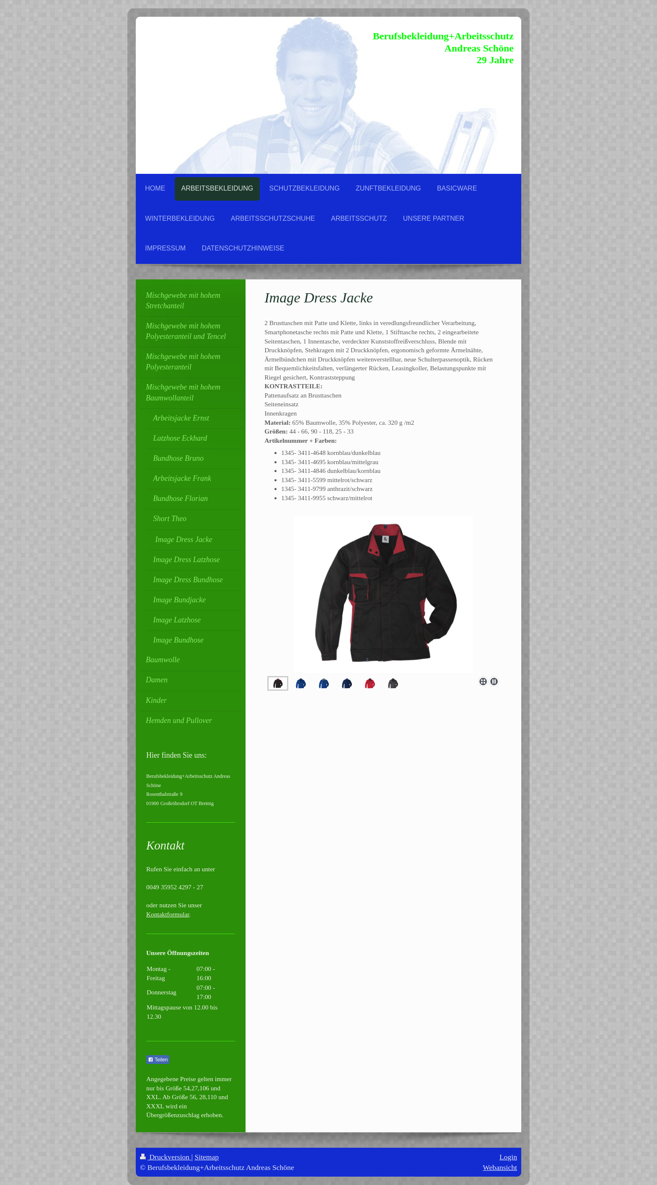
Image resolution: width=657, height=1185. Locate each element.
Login (508, 1157)
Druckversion (165, 1157)
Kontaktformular (167, 914)
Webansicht (500, 1167)
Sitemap (207, 1157)
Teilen (158, 1060)
